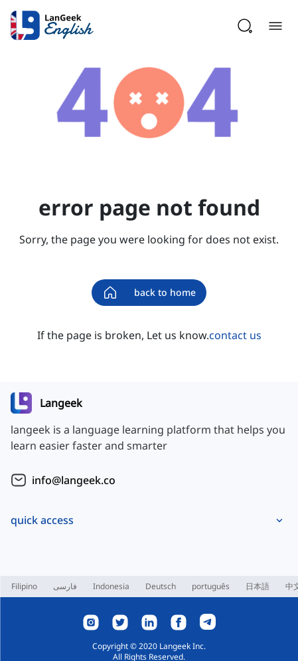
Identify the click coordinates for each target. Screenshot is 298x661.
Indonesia (111, 586)
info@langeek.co (73, 480)
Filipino (24, 586)
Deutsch (160, 586)
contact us (235, 335)
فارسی (65, 586)
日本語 (257, 586)
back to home (149, 293)
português (211, 586)
